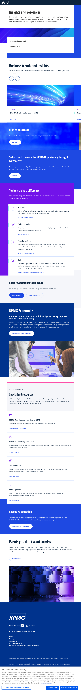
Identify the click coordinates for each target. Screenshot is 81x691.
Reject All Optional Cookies (69, 687)
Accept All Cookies (52, 687)
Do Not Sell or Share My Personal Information (24, 646)
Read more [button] (14, 142)
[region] (40, 679)
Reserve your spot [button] (16, 558)
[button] (78, 2)
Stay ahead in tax (14, 476)
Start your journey (14, 500)
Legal (11, 636)
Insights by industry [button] (34, 295)
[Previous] (11, 78)
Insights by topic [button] (16, 295)
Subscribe (31, 626)
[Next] (17, 78)
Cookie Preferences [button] (15, 643)
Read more (15, 47)
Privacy (11, 639)
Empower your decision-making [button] (20, 526)
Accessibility (13, 641)
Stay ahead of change (24, 234)
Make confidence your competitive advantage (31, 272)
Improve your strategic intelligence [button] (21, 333)
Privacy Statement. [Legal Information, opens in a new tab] (46, 684)
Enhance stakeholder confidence (18, 428)
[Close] (78, 669)
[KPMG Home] (5, 2)
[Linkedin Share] (22, 625)
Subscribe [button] (14, 175)
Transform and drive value (26, 253)
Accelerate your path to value (26, 217)
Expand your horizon (15, 452)
